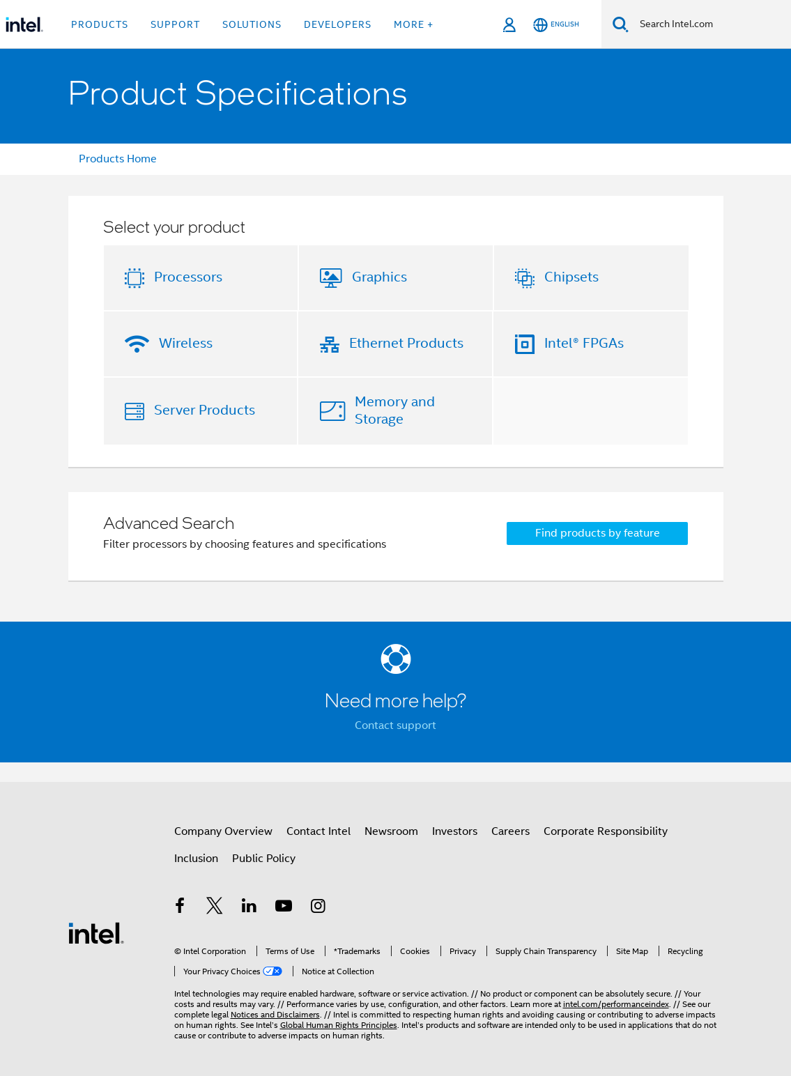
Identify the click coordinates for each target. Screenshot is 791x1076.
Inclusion (196, 859)
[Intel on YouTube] (283, 908)
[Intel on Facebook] (180, 908)
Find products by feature (597, 533)
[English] (556, 25)
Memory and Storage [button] (395, 410)
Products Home (118, 159)
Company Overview (223, 831)
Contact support (395, 725)
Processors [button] (188, 277)
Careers (510, 831)
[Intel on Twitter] (214, 908)
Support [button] (175, 24)
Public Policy (263, 859)
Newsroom (391, 831)
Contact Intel (318, 831)
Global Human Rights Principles (338, 1025)
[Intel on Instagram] (318, 908)
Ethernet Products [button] (406, 343)
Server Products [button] (204, 410)
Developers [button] (337, 24)
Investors (454, 831)
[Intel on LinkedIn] (249, 908)
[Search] (621, 24)
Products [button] (99, 24)
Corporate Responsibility (606, 831)
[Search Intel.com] (709, 24)
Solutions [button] (252, 24)
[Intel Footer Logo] (96, 932)
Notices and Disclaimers (275, 1014)
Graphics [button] (379, 277)
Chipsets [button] (571, 277)
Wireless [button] (186, 343)
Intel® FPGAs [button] (584, 343)
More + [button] (413, 24)
